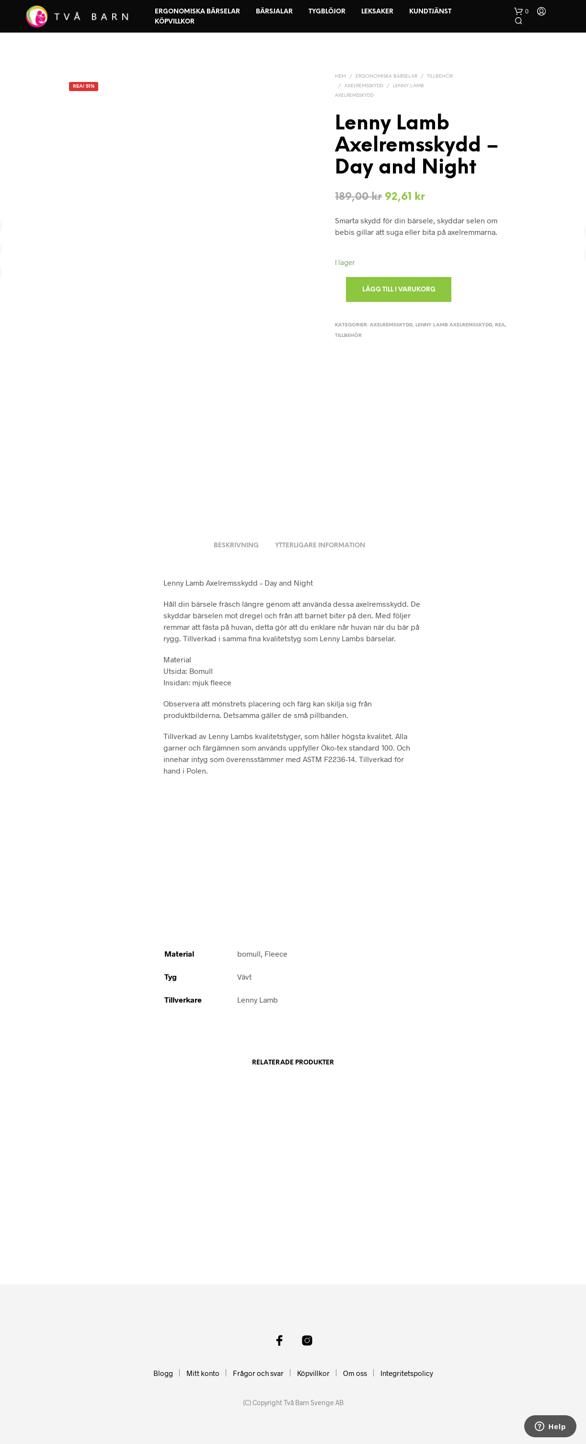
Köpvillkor (175, 22)
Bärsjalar (274, 12)
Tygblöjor (327, 12)
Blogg (163, 1373)
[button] (521, 11)
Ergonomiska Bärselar (197, 12)
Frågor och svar (258, 1373)
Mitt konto (202, 1373)
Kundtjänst (430, 12)
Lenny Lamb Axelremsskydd (453, 325)
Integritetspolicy (406, 1373)
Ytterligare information (320, 546)
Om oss (355, 1373)
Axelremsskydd (364, 86)
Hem (340, 76)
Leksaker (377, 12)
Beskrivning (236, 546)
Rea (500, 325)
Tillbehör (440, 76)
